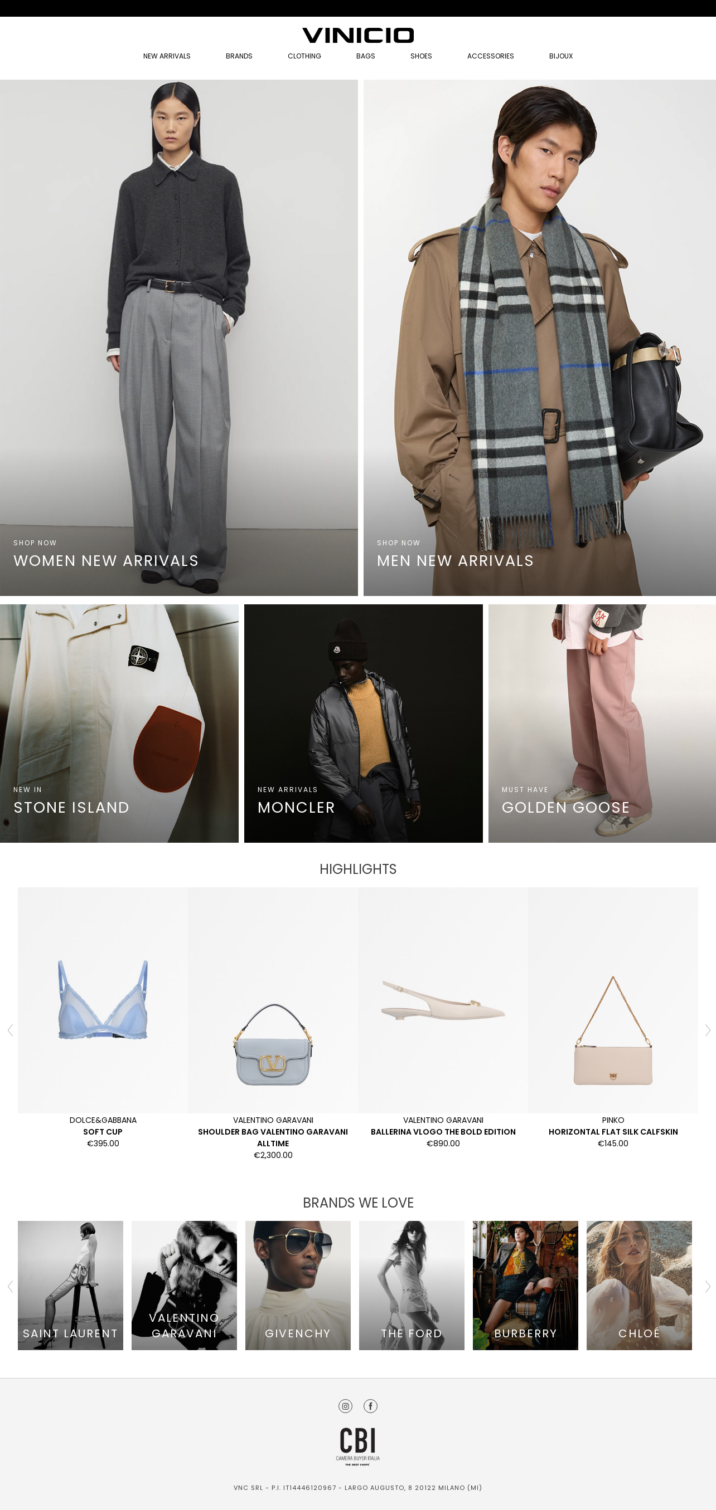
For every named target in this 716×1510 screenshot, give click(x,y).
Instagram (345, 1406)
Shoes (421, 56)
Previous (9, 1029)
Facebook (370, 1406)
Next (706, 1029)
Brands (239, 56)
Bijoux (561, 56)
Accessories (490, 56)
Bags (365, 56)
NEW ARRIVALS (167, 56)
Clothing (304, 56)
